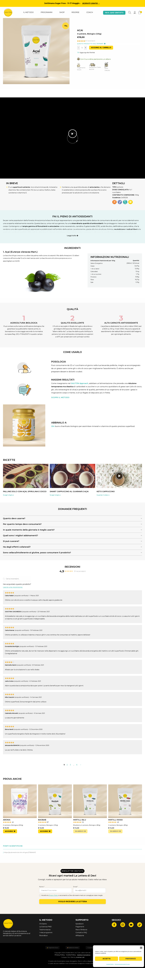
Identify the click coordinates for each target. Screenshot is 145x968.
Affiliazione (80, 935)
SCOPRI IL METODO (60, 397)
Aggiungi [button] (9, 831)
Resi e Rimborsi (81, 930)
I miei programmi (45, 932)
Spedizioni (79, 924)
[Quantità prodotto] (82, 48)
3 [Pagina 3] (70, 765)
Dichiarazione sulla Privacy (122, 964)
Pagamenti (80, 927)
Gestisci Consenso (83, 955)
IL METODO (28, 12)
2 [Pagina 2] (67, 765)
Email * (75, 887)
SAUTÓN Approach (79, 383)
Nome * (41, 887)
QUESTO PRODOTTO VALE (91, 44)
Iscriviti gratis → (91, 3)
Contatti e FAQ (81, 932)
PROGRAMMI (46, 12)
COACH (89, 12)
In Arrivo (79, 831)
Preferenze (130, 959)
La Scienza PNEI (45, 927)
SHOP (62, 12)
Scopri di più (8, 495)
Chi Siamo (43, 924)
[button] (141, 948)
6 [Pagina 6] (76, 765)
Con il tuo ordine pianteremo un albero (94, 59)
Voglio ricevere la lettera (72, 901)
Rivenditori (43, 935)
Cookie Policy (110, 964)
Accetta (106, 959)
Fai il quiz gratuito (114, 13)
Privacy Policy (53, 895)
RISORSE (75, 12)
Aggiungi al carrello (101, 48)
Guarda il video (103, 495)
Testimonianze (45, 930)
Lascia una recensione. (13, 587)
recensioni (90, 41)
